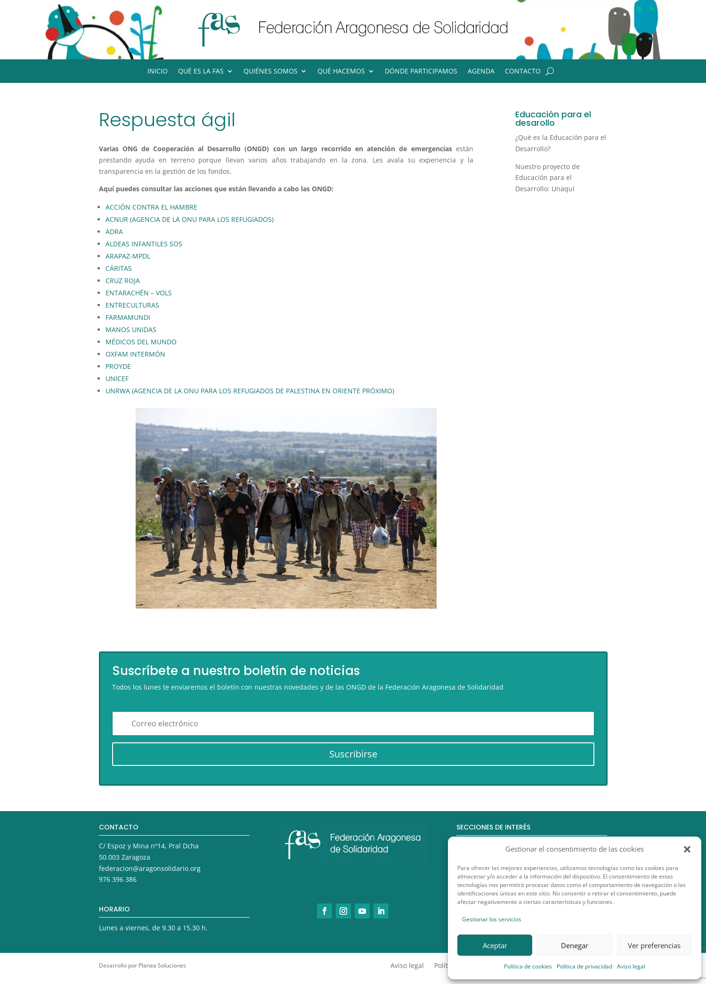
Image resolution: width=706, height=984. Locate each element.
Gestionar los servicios (491, 919)
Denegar (574, 945)
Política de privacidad (584, 966)
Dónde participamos (421, 71)
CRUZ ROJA (122, 280)
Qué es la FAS (201, 71)
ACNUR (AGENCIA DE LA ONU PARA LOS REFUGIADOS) (189, 219)
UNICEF (117, 378)
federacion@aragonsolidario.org (150, 868)
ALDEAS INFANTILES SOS (143, 243)
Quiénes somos (270, 71)
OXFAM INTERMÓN (135, 354)
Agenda (481, 71)
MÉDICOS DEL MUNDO (141, 341)
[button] (687, 849)
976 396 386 (118, 879)
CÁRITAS (118, 268)
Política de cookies (528, 966)
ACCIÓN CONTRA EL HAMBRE (151, 207)
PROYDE (118, 366)
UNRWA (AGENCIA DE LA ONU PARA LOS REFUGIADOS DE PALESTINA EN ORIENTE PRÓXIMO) (249, 390)
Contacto (523, 71)
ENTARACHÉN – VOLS (138, 292)
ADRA (114, 231)
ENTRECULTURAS (132, 305)
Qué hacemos (341, 71)
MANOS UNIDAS (130, 329)
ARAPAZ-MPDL (127, 256)
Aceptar (495, 945)
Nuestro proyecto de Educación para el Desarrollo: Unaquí (547, 178)
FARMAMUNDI (127, 317)
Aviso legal (631, 966)
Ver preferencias (654, 945)
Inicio (157, 71)
